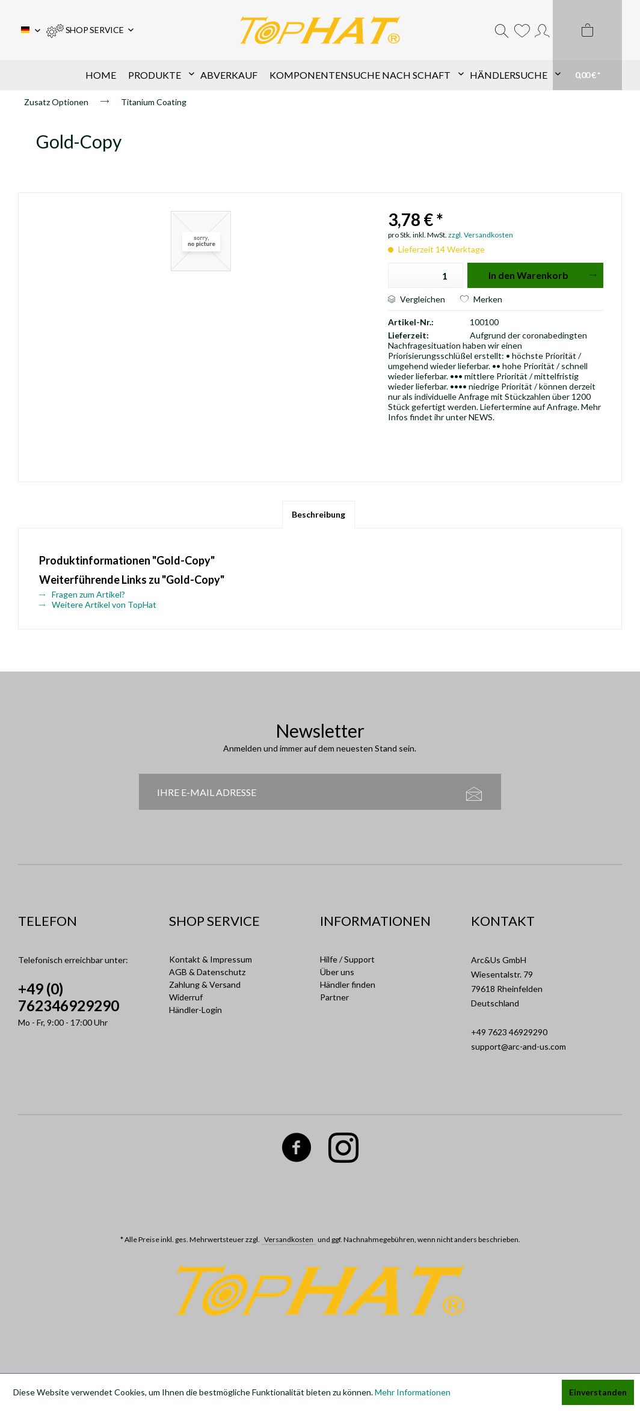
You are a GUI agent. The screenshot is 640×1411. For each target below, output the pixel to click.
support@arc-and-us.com (518, 1046)
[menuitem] (90, 30)
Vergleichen (416, 299)
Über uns (337, 972)
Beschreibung (318, 514)
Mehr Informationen (413, 1392)
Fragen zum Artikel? (82, 594)
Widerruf (186, 997)
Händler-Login (195, 1010)
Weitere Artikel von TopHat (97, 604)
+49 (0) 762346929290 (68, 997)
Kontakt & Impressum (210, 959)
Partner (334, 997)
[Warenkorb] (587, 45)
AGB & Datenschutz (207, 972)
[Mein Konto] (542, 30)
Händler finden (347, 984)
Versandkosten (288, 1239)
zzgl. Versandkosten (480, 234)
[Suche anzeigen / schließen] (501, 30)
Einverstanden (598, 1392)
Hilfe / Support (347, 959)
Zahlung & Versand (205, 984)
